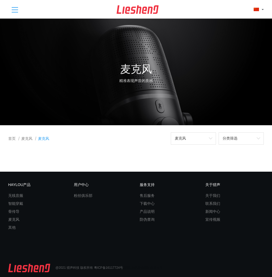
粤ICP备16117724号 (108, 268)
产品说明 (147, 211)
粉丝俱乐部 (83, 195)
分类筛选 (230, 138)
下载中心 (147, 203)
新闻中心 (212, 211)
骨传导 (13, 211)
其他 (12, 227)
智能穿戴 (15, 203)
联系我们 (212, 203)
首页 (12, 139)
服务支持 (147, 185)
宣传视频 (212, 219)
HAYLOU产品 (19, 185)
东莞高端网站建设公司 (147, 268)
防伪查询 (147, 219)
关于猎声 (212, 185)
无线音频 (15, 195)
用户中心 (81, 185)
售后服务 (147, 195)
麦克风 (26, 139)
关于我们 (212, 195)
